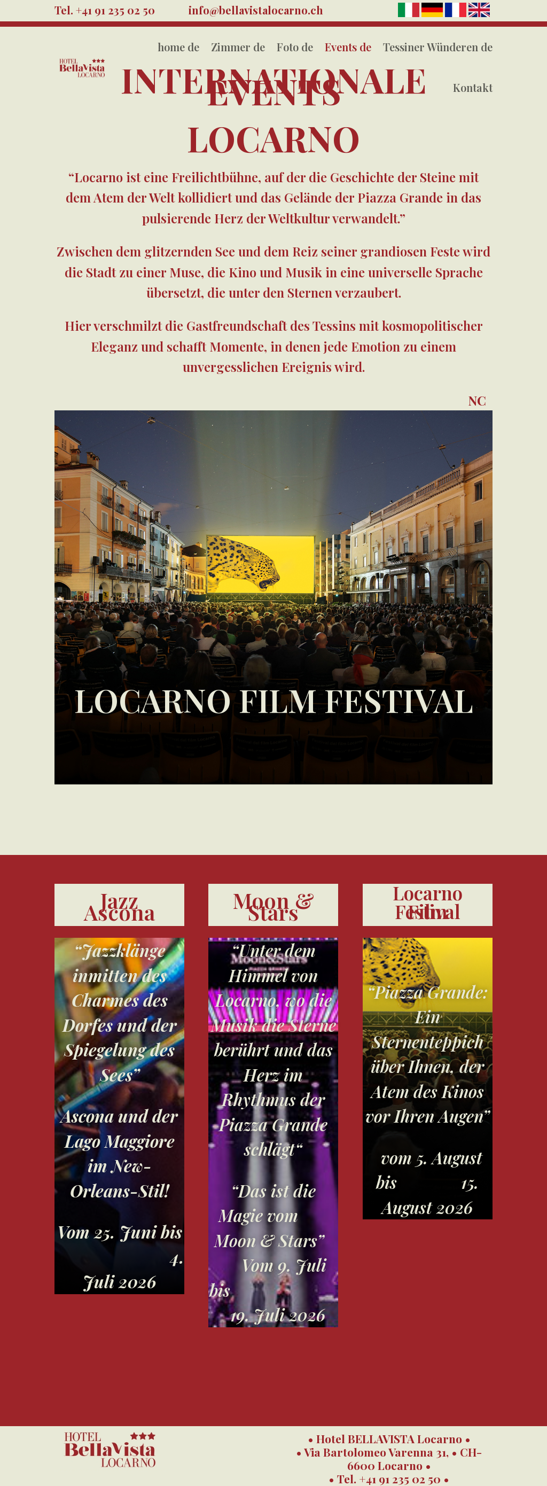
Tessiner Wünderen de (438, 47)
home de (178, 47)
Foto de (295, 47)
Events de (348, 47)
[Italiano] (409, 13)
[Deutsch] (433, 13)
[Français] (456, 13)
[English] (479, 13)
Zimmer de (238, 47)
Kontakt (473, 87)
